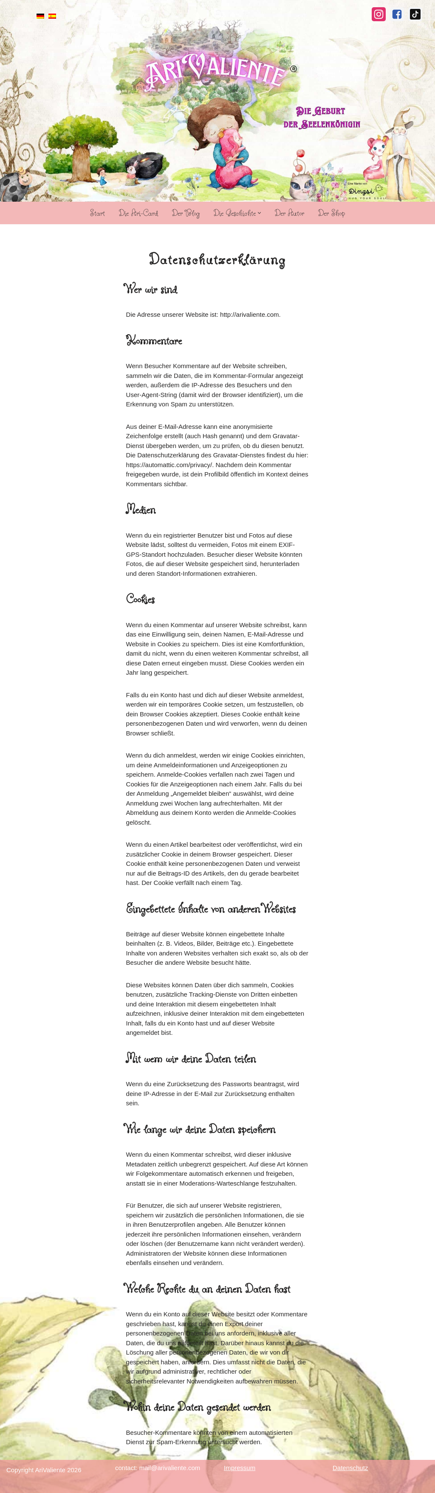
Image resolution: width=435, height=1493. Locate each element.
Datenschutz (350, 1467)
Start (97, 213)
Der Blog (186, 213)
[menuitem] (40, 15)
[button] (259, 212)
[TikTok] (415, 14)
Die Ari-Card (138, 213)
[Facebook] (397, 14)
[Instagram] (379, 14)
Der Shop (331, 213)
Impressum (239, 1467)
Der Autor (289, 213)
